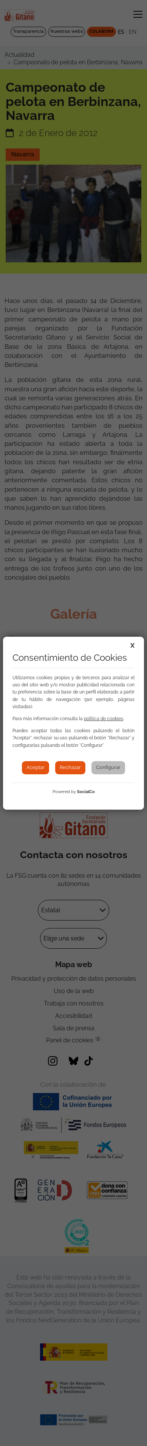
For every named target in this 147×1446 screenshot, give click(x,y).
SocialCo (86, 791)
